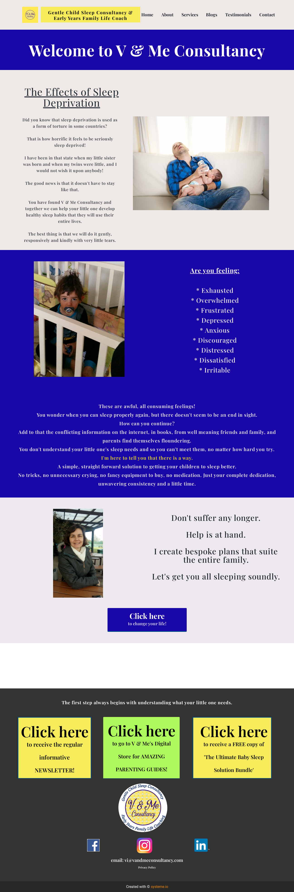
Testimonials (238, 14)
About (167, 14)
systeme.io (159, 887)
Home (147, 14)
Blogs (211, 14)
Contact (267, 14)
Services (189, 14)
